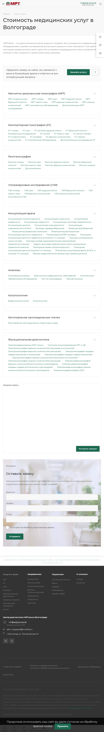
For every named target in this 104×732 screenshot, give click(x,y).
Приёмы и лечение (11, 600)
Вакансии (80, 583)
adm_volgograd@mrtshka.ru (19, 629)
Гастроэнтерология (36, 586)
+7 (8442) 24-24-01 (88, 3)
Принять (62, 726)
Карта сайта (8, 675)
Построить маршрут (88, 449)
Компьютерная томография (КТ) (29, 125)
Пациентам (58, 574)
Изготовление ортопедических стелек (34, 317)
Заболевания (57, 590)
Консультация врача (21, 213)
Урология (32, 603)
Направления (34, 574)
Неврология (33, 599)
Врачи (55, 583)
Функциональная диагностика (28, 339)
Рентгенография (19, 156)
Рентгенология (34, 583)
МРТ (5, 580)
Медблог (56, 587)
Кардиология (33, 596)
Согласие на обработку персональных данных (50, 668)
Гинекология (33, 579)
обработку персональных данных (38, 527)
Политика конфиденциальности (44, 665)
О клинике (82, 574)
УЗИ (5, 587)
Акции (6, 609)
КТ (4, 583)
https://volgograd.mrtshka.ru (80, 708)
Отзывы (79, 579)
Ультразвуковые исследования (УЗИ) (33, 185)
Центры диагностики (61, 580)
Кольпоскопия (18, 295)
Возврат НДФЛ (58, 594)
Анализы (14, 270)
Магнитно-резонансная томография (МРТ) (36, 93)
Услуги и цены (10, 574)
